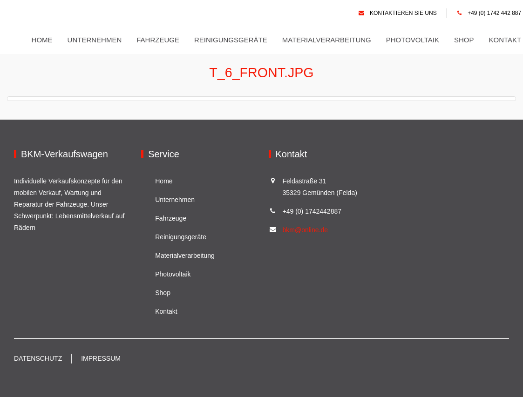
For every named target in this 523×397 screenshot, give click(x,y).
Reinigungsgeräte (232, 40)
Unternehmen (96, 40)
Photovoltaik (414, 40)
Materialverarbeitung (328, 40)
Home (43, 40)
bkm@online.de (305, 230)
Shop (465, 40)
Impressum (101, 358)
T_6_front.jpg (261, 72)
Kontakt (506, 40)
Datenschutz (38, 358)
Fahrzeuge (159, 40)
